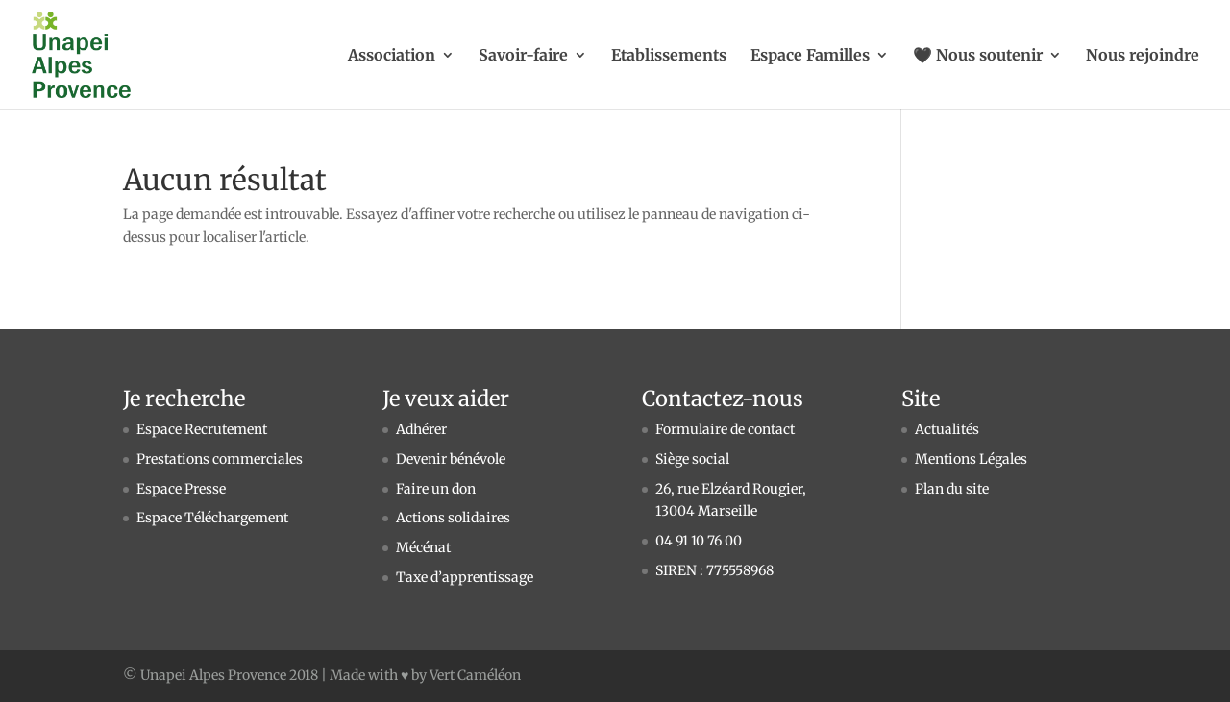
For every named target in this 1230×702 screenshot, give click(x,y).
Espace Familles (810, 56)
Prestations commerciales (219, 459)
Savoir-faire (523, 56)
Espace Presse (181, 488)
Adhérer (421, 429)
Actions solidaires (453, 517)
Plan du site (952, 488)
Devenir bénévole (450, 459)
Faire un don (436, 488)
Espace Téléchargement (212, 517)
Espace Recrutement (201, 429)
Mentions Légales (971, 459)
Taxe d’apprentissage (464, 577)
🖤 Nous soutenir (978, 56)
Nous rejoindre (1142, 56)
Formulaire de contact (725, 429)
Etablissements (668, 56)
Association (391, 56)
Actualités (947, 429)
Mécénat (423, 547)
